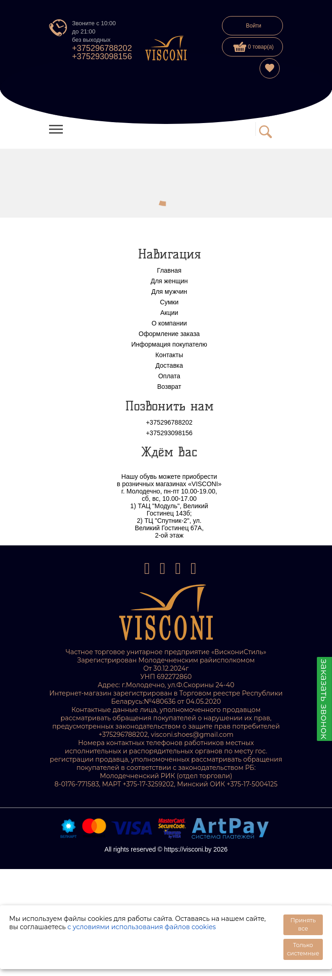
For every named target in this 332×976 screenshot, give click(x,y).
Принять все (302, 924)
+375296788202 (102, 48)
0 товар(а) (253, 47)
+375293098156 (102, 56)
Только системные (303, 949)
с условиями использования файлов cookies (141, 927)
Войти (253, 25)
